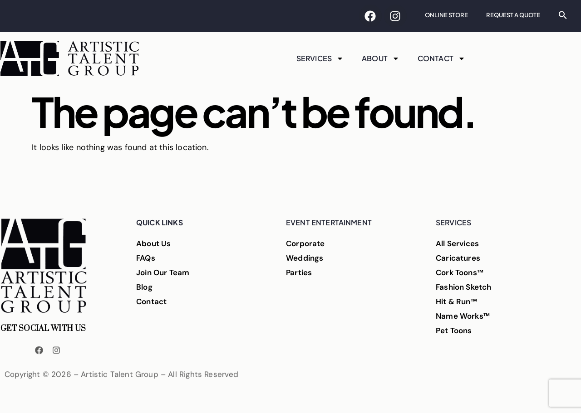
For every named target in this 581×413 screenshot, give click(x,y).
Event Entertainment (329, 222)
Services (320, 58)
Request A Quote (513, 15)
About (380, 58)
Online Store (446, 15)
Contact (441, 58)
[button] (562, 15)
